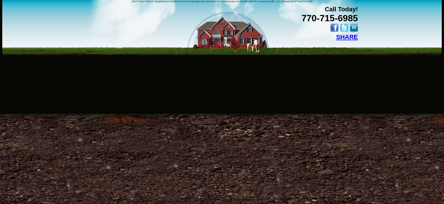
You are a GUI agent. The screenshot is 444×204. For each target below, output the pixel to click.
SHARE (347, 37)
